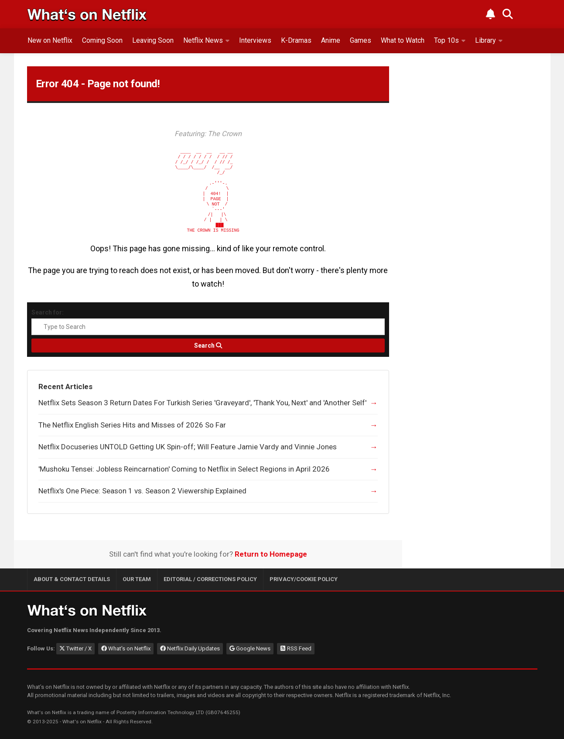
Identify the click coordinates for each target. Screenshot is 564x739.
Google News (249, 648)
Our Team (137, 579)
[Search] (208, 345)
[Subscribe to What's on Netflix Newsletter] (490, 14)
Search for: (47, 312)
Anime (330, 40)
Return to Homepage (271, 554)
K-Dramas (296, 40)
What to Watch (402, 40)
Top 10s (446, 40)
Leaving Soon (153, 40)
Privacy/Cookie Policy (304, 579)
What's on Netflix (125, 648)
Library (485, 40)
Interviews (255, 40)
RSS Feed (295, 648)
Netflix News (203, 40)
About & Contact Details (72, 579)
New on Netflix (49, 40)
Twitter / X (75, 648)
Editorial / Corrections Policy (210, 579)
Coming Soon (102, 40)
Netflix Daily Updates (190, 648)
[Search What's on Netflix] (507, 14)
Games (360, 40)
